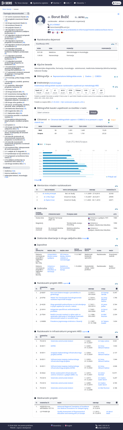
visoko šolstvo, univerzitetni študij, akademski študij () (17, 197)
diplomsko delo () (15, 113)
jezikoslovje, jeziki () (12, 279)
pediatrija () (9, 272)
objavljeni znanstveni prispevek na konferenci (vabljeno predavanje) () (17, 31)
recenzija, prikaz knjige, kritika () (17, 78)
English (68, 425)
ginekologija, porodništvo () (15, 222)
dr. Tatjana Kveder (105, 323)
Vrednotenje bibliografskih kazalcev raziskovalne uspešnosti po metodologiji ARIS (66, 85)
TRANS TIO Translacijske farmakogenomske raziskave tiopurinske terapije (66, 298)
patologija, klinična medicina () (16, 188)
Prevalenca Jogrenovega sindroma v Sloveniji (67, 322)
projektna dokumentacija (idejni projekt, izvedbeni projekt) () (16, 121)
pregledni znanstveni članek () (16, 20)
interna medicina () (13, 173)
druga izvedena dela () (17, 164)
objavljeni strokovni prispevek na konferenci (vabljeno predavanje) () (17, 36)
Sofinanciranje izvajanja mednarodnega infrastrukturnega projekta (65, 360)
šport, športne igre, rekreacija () (16, 277)
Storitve (55, 3)
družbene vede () (11, 243)
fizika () (8, 254)
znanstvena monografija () (18, 94)
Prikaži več (111, 177)
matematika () (10, 252)
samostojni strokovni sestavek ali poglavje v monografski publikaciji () (17, 73)
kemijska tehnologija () (13, 200)
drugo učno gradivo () (16, 102)
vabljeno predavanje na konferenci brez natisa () (15, 160)
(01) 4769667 (54, 24)
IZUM (12, 425)
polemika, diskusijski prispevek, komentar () (14, 86)
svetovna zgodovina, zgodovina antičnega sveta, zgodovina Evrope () (17, 282)
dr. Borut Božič (104, 311)
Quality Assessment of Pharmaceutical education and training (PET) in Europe (71, 412)
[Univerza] (62, 112)
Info (67, 3)
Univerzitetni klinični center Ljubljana (52, 256)
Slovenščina (56, 425)
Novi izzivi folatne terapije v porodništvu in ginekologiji (66, 293)
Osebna (88, 76)
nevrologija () (10, 224)
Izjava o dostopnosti (24, 427)
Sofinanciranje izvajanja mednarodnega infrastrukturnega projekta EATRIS (65, 367)
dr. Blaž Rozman (104, 316)
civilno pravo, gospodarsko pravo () (17, 229)
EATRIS (53, 346)
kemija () (9, 194)
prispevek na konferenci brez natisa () (17, 157)
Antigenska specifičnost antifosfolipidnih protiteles (65, 311)
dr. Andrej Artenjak (50, 193)
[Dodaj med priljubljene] (118, 14)
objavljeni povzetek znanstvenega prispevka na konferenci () (14, 57)
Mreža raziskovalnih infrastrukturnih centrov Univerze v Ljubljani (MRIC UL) (65, 374)
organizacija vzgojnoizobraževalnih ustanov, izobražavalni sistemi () (17, 203)
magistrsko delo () (15, 111)
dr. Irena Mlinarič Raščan (104, 299)
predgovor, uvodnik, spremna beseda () (17, 82)
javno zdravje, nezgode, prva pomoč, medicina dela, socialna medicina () (16, 234)
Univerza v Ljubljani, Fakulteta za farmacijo (51, 268)
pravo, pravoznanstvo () (13, 247)
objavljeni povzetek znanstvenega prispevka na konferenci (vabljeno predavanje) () (16, 51)
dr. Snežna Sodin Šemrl (102, 379)
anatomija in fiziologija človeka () (17, 186)
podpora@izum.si (103, 427)
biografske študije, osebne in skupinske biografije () (15, 216)
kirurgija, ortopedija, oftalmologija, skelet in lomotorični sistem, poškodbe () (17, 208)
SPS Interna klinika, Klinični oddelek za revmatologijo (65, 256)
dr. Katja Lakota (103, 341)
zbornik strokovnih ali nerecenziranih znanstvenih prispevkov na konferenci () (15, 138)
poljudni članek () (14, 28)
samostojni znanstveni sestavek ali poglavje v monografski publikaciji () (15, 68)
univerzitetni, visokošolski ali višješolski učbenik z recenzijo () (17, 99)
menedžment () (10, 227)
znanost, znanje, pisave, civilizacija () (17, 212)
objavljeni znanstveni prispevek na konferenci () (15, 41)
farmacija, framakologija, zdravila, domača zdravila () (17, 182)
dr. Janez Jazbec (104, 305)
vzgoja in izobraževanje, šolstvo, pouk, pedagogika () (16, 191)
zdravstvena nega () (12, 274)
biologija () (9, 179)
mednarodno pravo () (13, 250)
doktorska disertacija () (17, 109)
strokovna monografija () (17, 96)
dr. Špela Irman (49, 200)
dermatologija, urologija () (14, 240)
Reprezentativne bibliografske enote (67, 76)
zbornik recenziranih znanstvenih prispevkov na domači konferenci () (17, 143)
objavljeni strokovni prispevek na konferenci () (17, 45)
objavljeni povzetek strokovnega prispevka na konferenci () (14, 62)
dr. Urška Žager (49, 197)
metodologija (55, 83)
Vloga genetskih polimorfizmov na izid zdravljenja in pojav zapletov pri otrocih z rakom (67, 305)
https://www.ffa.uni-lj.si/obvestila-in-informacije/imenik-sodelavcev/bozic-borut (80, 30)
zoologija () (9, 256)
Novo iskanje (21, 3)
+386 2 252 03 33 (102, 425)
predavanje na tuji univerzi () (18, 154)
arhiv (82, 102)
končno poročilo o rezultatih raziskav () (16, 116)
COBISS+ (98, 76)
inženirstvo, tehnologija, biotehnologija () (13, 259)
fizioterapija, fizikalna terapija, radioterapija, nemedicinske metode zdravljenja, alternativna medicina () (16, 267)
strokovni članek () (15, 25)
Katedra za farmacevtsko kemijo (65, 268)
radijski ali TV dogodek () (17, 151)
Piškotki (13, 427)
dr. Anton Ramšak (101, 374)
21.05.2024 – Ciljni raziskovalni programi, (66, 102)
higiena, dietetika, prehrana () (16, 263)
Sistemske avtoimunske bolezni (62, 341)
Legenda (66, 283)
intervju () (12, 89)
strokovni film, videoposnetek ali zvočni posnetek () (17, 148)
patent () (11, 125)
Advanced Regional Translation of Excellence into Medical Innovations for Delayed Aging (73, 407)
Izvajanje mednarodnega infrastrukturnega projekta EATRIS (63, 354)
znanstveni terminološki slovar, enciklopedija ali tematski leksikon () (16, 132)
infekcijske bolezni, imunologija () (16, 176)
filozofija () (9, 220)
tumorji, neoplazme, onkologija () (17, 238)
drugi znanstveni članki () (17, 23)
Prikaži (37, 180)
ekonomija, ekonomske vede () (16, 245)
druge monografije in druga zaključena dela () (16, 128)
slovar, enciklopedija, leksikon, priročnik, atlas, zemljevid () (17, 105)
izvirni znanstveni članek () (18, 17)
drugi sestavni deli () (16, 92)
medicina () (10, 171)
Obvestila (79, 3)
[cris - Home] (6, 3)
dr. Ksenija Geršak (105, 293)
